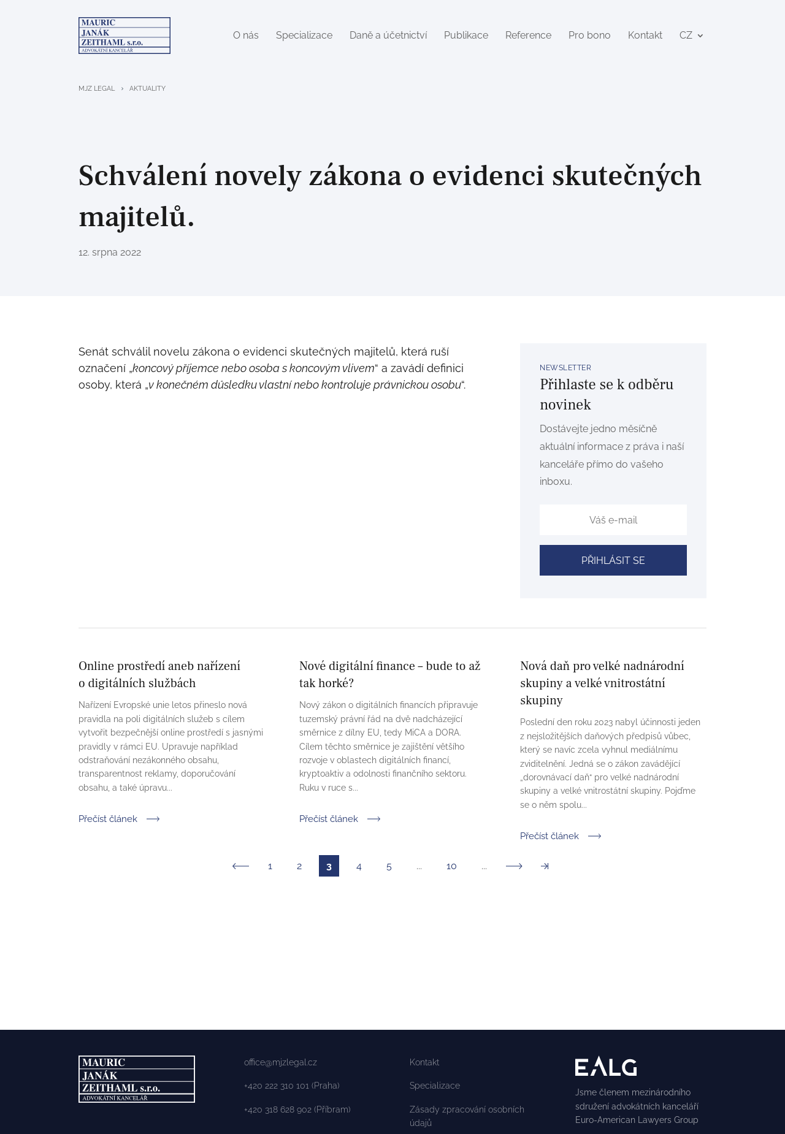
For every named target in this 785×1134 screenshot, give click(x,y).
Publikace (466, 36)
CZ (686, 36)
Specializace (304, 36)
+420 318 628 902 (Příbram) (297, 1112)
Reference (528, 36)
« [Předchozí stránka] (240, 868)
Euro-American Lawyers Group (637, 1122)
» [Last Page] (544, 868)
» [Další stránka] (514, 868)
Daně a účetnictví (388, 36)
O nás (246, 36)
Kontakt (645, 36)
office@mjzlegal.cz (280, 1065)
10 (451, 868)
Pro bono (590, 36)
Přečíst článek (107, 820)
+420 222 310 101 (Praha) (292, 1088)
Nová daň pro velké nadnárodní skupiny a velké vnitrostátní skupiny (602, 686)
